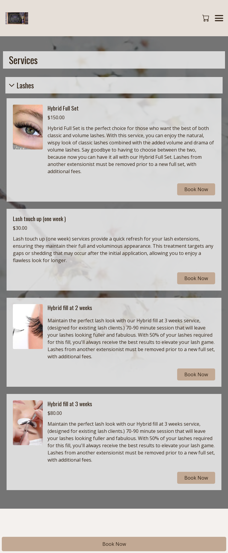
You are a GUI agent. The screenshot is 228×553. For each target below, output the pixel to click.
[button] (206, 18)
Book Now (114, 544)
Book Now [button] (196, 189)
